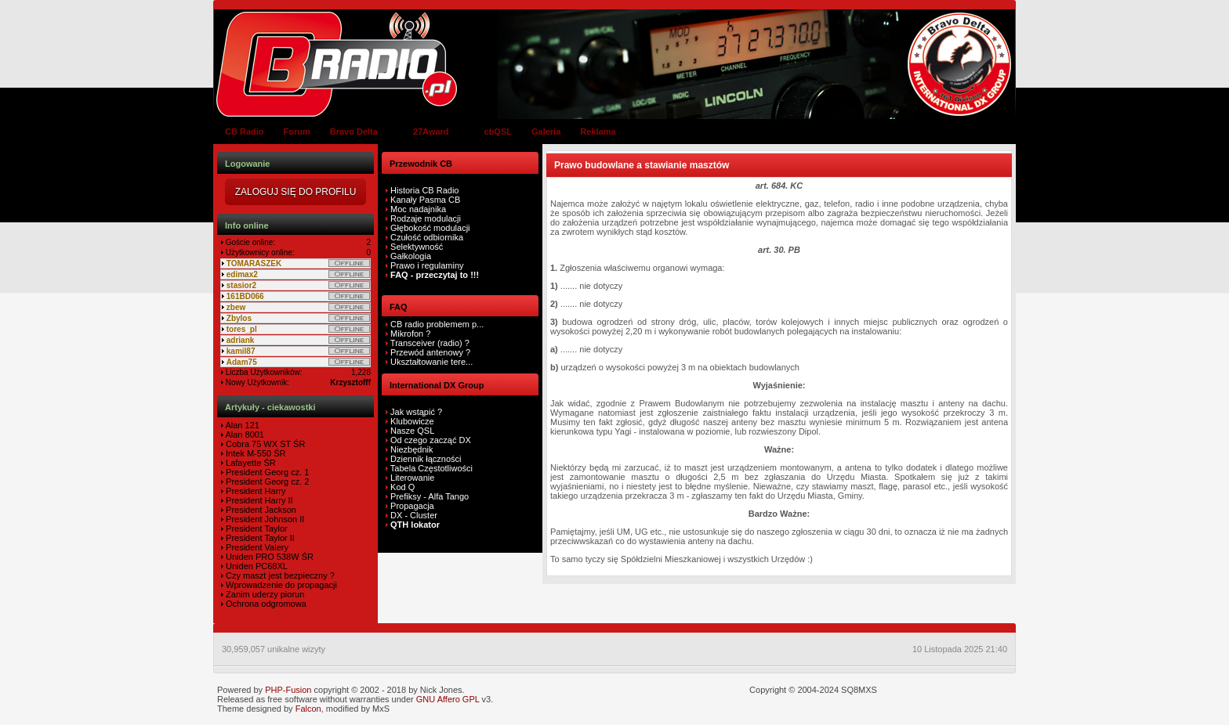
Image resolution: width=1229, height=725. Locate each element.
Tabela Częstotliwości (431, 468)
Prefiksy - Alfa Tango (429, 496)
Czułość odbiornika (426, 237)
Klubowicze (412, 421)
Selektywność (416, 246)
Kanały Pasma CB (425, 199)
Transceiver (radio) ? (428, 343)
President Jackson (259, 509)
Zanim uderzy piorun (263, 594)
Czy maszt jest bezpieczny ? (279, 575)
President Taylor (255, 528)
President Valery (255, 547)
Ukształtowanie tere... (430, 361)
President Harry (254, 491)
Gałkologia (409, 256)
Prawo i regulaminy (426, 265)
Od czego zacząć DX (430, 440)
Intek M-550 (247, 453)
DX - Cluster (413, 515)
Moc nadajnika (418, 209)
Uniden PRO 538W (261, 556)
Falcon (308, 708)
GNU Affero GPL (448, 699)
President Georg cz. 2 (266, 481)
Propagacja (412, 505)
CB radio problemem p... (436, 324)
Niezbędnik (411, 449)
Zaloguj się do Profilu (296, 191)
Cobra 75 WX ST (257, 444)
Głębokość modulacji (430, 228)
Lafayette (242, 462)
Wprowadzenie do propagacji (280, 585)
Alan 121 (241, 425)
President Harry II (258, 500)
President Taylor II (259, 538)
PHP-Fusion (288, 689)
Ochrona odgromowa (264, 603)
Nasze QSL (412, 430)
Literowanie (412, 477)
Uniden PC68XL (255, 566)
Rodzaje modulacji (425, 218)
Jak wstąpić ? (416, 412)
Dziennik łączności (425, 458)
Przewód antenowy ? (429, 352)
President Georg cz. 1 (266, 472)
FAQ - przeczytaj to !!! (433, 275)
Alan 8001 (243, 434)
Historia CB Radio (424, 190)
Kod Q (402, 487)
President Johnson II (263, 519)
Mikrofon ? (409, 333)
